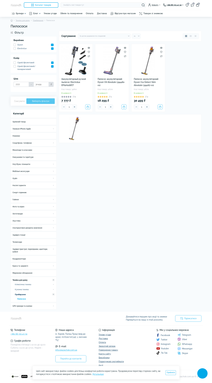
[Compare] (89, 56)
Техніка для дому (23, 20)
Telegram (184, 335)
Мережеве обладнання (22, 273)
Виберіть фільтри (40, 101)
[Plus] (74, 107)
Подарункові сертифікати (111, 361)
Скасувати (19, 101)
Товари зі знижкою (153, 13)
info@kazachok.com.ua (66, 350)
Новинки (16, 136)
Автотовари (18, 214)
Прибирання (38, 20)
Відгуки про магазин (125, 13)
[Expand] (53, 129)
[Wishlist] (89, 52)
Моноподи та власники (22, 150)
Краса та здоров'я (20, 266)
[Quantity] (69, 107)
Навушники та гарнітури (23, 157)
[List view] (190, 36)
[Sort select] (104, 36)
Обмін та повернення (71, 13)
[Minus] (64, 107)
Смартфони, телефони (22, 143)
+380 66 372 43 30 (19, 334)
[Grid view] (186, 36)
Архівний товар (19, 122)
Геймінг (16, 200)
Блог (35, 13)
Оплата (89, 13)
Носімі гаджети (19, 185)
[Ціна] (21, 84)
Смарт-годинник (19, 193)
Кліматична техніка (23, 284)
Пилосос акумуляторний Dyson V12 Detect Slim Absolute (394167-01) (146, 82)
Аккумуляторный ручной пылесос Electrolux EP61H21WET (73, 82)
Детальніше (98, 374)
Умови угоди (50, 13)
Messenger (185, 348)
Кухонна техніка (22, 290)
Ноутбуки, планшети (21, 164)
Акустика (16, 221)
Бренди (20, 13)
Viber (182, 339)
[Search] (143, 5)
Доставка (102, 13)
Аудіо (15, 178)
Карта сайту (105, 354)
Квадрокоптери (19, 259)
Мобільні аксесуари (21, 171)
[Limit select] (136, 36)
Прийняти (171, 373)
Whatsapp (185, 344)
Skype (183, 353)
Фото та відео (18, 207)
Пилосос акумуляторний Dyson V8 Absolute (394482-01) (111, 82)
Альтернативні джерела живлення (27, 228)
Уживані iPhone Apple (22, 129)
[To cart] (87, 106)
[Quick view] (89, 48)
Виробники (104, 357)
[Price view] (195, 36)
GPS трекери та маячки (22, 306)
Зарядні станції (19, 235)
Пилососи (21, 299)
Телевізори (17, 242)
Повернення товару (108, 350)
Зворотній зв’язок (107, 346)
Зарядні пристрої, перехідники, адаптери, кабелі (30, 250)
